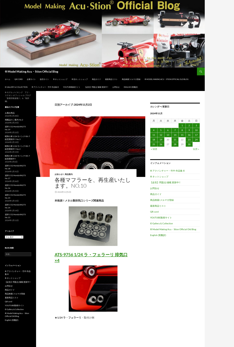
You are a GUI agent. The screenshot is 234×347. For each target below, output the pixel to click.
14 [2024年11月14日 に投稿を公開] (175, 134)
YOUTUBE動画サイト (71, 87)
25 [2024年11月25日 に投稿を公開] (153, 144)
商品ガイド (96, 79)
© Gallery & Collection (16, 87)
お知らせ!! (59, 174)
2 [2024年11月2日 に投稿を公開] (189, 125)
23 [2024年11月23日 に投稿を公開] (189, 139)
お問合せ (116, 87)
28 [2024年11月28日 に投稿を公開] (175, 144)
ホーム (7, 79)
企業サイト (31, 79)
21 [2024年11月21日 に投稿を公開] (175, 139)
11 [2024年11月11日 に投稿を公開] (153, 134)
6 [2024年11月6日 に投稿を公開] (168, 130)
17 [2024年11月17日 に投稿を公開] (196, 134)
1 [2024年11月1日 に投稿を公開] (182, 125)
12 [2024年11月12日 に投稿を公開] (161, 134)
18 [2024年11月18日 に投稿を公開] (153, 139)
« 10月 (154, 149)
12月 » (196, 149)
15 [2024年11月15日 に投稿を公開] (182, 134)
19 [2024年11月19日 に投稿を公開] (161, 139)
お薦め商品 (10, 113)
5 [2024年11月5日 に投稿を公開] (161, 130)
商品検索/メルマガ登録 (131, 79)
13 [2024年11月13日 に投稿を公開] (168, 134)
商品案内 (69, 174)
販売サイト (44, 79)
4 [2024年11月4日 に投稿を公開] (153, 130)
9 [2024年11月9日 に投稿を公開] (189, 130)
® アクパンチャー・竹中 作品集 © (45, 87)
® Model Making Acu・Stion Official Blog (31, 71)
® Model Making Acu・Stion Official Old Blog (166, 79)
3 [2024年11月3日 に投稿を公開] (196, 125)
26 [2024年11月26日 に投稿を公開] (161, 144)
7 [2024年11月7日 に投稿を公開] (175, 130)
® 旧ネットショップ (80, 79)
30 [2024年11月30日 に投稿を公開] (189, 144)
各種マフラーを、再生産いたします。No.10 (93, 182)
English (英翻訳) (131, 87)
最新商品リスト (111, 79)
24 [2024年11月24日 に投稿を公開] (196, 139)
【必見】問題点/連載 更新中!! (96, 87)
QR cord (18, 79)
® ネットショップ (60, 79)
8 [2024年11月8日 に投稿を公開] (182, 130)
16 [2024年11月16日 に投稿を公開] (189, 134)
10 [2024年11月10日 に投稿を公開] (196, 130)
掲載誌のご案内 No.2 (14, 119)
